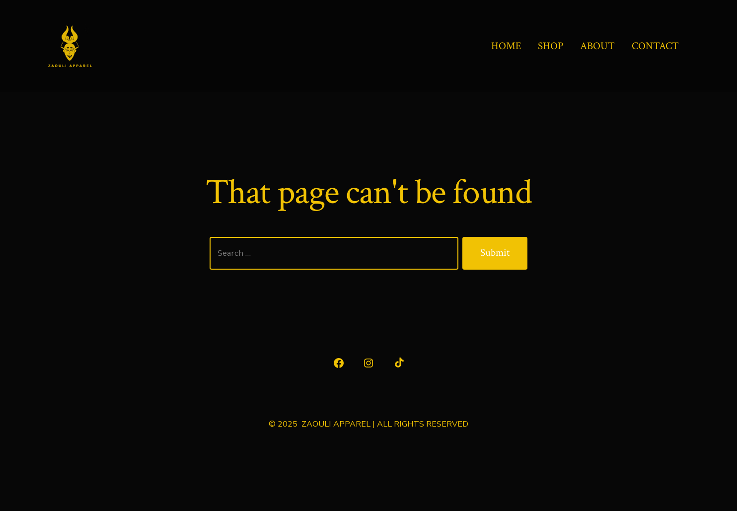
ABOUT (597, 46)
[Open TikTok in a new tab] (398, 363)
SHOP (550, 46)
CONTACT (655, 46)
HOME (506, 46)
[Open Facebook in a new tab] (339, 363)
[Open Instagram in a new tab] (368, 363)
